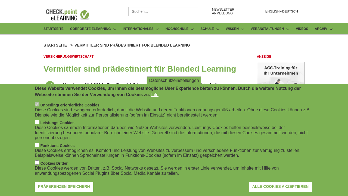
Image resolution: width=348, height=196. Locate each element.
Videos (302, 29)
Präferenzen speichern (64, 191)
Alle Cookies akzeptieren (280, 191)
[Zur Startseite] (72, 14)
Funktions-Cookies (57, 150)
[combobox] (163, 11)
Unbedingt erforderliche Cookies (69, 109)
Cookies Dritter (53, 167)
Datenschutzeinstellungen (174, 84)
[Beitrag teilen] (50, 86)
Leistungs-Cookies (57, 127)
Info (155, 98)
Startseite (54, 29)
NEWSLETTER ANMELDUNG (223, 11)
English (272, 11)
